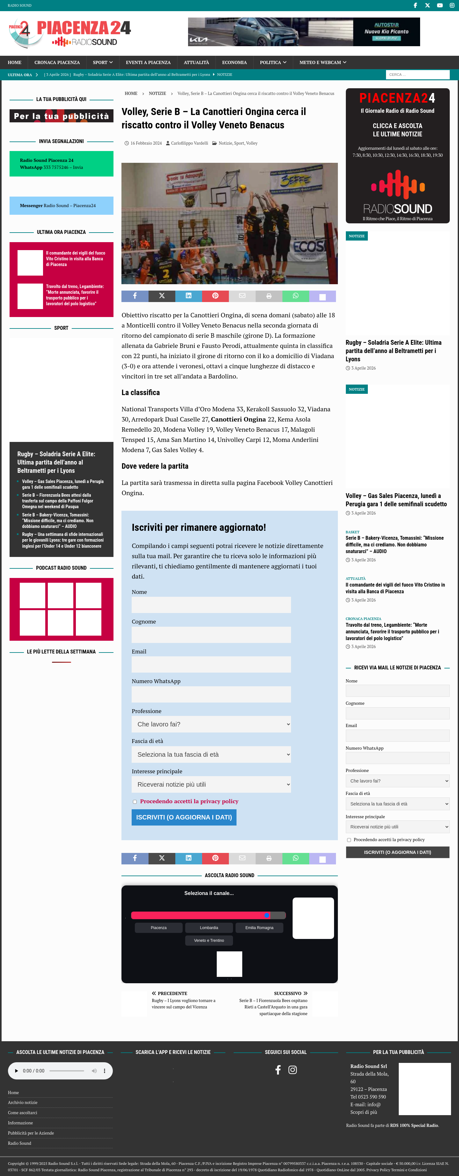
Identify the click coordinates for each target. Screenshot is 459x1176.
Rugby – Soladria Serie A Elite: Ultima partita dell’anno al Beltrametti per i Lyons (56, 462)
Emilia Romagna (259, 928)
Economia (234, 62)
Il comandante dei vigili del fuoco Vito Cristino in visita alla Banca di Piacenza (76, 258)
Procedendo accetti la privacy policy (189, 801)
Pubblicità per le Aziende (31, 1133)
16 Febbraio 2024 (146, 143)
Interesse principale (157, 771)
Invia (78, 167)
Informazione (20, 1123)
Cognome (144, 621)
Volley (252, 143)
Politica (270, 62)
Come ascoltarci (22, 1112)
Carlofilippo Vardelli (189, 143)
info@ (374, 1104)
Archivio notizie (23, 1102)
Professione (146, 711)
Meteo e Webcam (320, 62)
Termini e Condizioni (409, 1169)
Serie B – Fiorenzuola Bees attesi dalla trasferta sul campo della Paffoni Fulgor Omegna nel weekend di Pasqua (57, 501)
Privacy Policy (378, 1169)
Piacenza (158, 928)
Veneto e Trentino (209, 940)
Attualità (196, 62)
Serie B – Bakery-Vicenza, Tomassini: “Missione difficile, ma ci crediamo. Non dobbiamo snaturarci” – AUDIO (58, 520)
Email (139, 651)
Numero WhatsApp (156, 681)
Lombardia (209, 928)
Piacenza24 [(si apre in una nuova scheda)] (84, 205)
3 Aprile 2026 (364, 368)
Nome (139, 591)
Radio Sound (20, 5)
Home (15, 62)
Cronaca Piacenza (57, 62)
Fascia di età (147, 741)
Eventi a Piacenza (148, 62)
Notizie (225, 143)
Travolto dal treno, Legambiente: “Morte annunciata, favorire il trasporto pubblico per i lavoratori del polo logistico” (392, 631)
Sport (100, 62)
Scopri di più (363, 1112)
